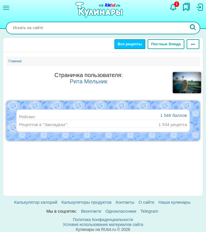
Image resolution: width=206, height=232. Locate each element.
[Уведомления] (173, 7)
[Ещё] (193, 44)
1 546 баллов (173, 115)
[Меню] (6, 8)
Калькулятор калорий (35, 202)
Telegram (149, 211)
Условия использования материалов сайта (103, 224)
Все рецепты (130, 44)
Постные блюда (166, 44)
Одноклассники (120, 211)
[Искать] (193, 28)
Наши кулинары (174, 202)
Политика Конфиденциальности (103, 219)
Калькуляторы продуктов (87, 202)
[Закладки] (186, 6)
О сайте (146, 202)
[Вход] (199, 7)
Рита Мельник (88, 81)
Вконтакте (91, 211)
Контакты (125, 202)
